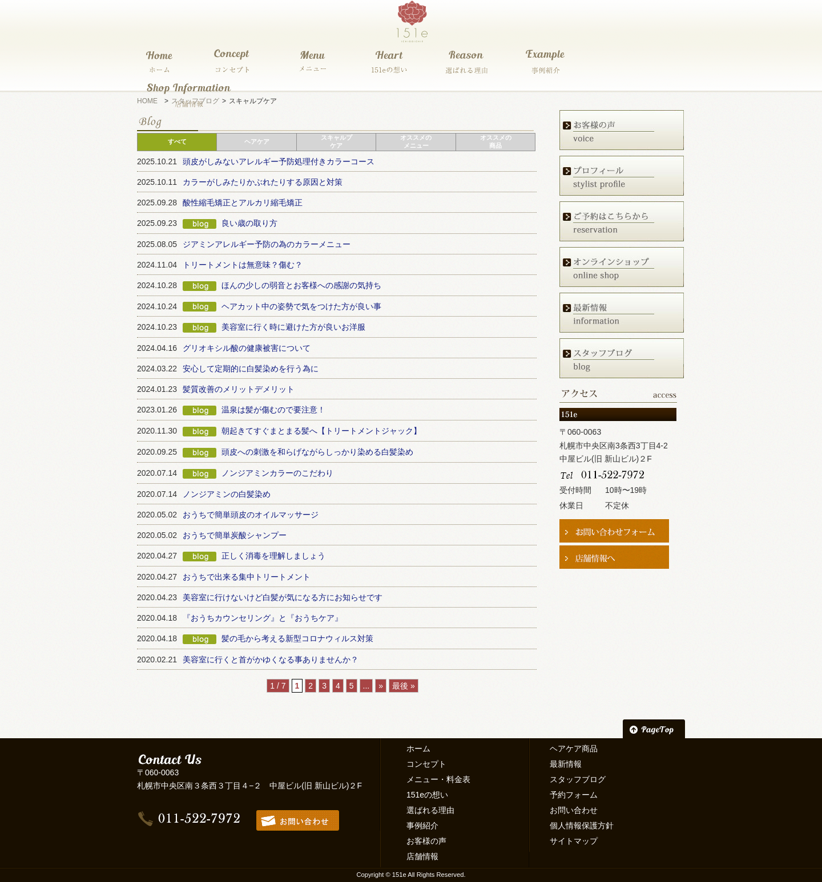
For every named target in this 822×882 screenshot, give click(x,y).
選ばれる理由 (430, 810)
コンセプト (426, 763)
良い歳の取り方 (249, 223)
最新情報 (566, 763)
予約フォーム (574, 794)
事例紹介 (422, 825)
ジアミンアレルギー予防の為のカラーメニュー (266, 244)
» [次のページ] (380, 685)
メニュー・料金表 (438, 779)
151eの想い (427, 794)
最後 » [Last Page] (403, 685)
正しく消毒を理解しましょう (273, 555)
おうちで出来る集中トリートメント (247, 576)
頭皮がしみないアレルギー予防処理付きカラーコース (278, 161)
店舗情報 (422, 856)
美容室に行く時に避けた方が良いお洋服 (293, 326)
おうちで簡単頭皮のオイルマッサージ (251, 514)
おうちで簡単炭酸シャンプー (235, 535)
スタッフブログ (578, 779)
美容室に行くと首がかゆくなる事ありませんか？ (270, 659)
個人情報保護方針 (582, 825)
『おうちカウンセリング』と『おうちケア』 (262, 617)
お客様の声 (426, 840)
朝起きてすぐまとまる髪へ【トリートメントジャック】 (321, 430)
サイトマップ (574, 840)
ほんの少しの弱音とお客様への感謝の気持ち (301, 285)
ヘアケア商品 (574, 748)
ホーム (418, 748)
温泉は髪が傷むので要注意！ (273, 409)
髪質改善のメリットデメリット (239, 389)
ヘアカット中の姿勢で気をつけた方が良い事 (301, 306)
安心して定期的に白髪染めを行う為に (251, 368)
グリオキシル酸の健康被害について (247, 348)
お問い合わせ (574, 810)
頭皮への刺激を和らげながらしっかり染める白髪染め (317, 451)
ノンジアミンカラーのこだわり (277, 473)
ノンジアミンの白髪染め (227, 494)
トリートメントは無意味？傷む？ (243, 264)
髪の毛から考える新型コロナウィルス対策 (297, 638)
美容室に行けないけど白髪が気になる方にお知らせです (282, 597)
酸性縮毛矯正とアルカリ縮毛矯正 (243, 202)
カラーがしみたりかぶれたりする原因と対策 (262, 182)
